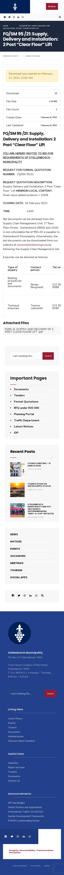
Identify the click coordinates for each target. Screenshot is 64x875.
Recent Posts (24, 451)
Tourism (16, 570)
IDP (16, 433)
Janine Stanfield (32, 56)
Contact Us (14, 780)
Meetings (16, 563)
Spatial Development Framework (26, 816)
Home (5, 26)
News (14, 534)
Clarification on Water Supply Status (39, 485)
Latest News (15, 718)
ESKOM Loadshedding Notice (24, 820)
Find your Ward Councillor (21, 741)
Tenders (19, 395)
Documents (21, 389)
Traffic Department (26, 420)
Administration (16, 736)
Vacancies (18, 556)
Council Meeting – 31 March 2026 (39, 464)
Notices (16, 541)
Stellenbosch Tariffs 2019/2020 (25, 811)
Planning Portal (24, 414)
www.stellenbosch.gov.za (32, 245)
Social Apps (18, 577)
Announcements (20, 866)
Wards (47, 866)
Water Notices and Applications (25, 807)
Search (48, 355)
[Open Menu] (61, 7)
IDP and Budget (16, 802)
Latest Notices (23, 426)
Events (15, 549)
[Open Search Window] (59, 17)
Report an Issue (16, 767)
